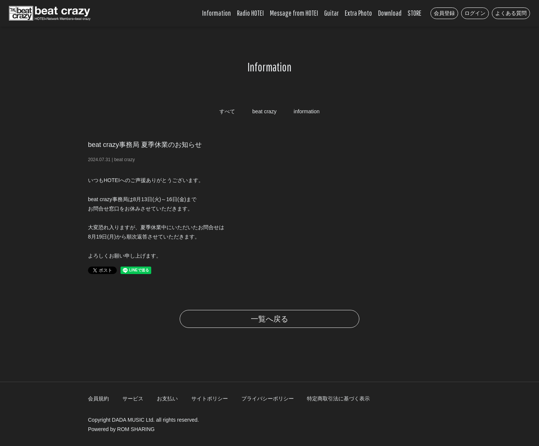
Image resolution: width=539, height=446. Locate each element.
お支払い (167, 399)
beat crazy (264, 111)
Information (216, 13)
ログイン (475, 13)
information (307, 111)
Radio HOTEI (250, 13)
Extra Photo (358, 13)
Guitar (331, 13)
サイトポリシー (209, 399)
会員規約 (98, 399)
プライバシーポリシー (267, 399)
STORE (414, 13)
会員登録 (444, 13)
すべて (227, 111)
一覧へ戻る (269, 319)
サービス (132, 399)
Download (390, 13)
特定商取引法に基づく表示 (338, 399)
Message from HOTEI (294, 13)
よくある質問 (511, 13)
